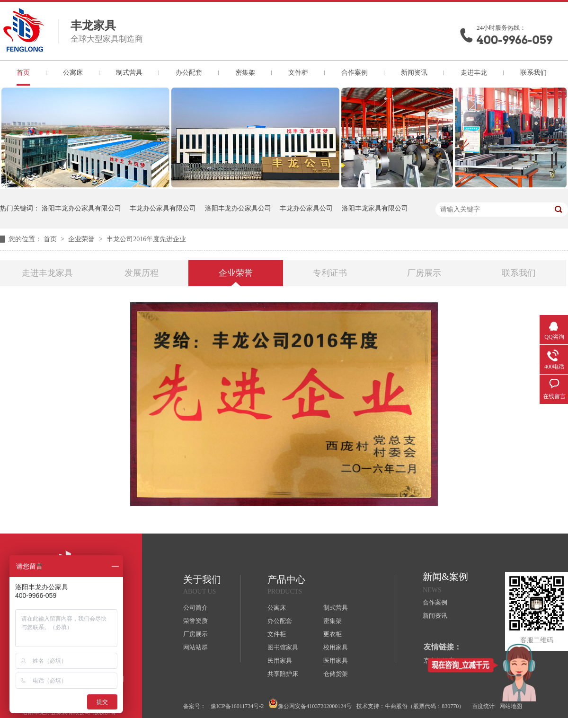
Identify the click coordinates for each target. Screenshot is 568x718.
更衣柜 (332, 634)
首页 (23, 72)
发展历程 (141, 273)
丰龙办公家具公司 (306, 208)
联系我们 (533, 72)
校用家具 (335, 647)
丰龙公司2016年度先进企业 (146, 239)
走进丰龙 (474, 72)
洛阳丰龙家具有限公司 (375, 208)
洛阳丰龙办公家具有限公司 (81, 208)
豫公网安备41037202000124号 (310, 704)
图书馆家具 (282, 647)
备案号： (194, 706)
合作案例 (354, 72)
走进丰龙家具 (47, 273)
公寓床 (73, 72)
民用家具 (279, 660)
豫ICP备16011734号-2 (237, 706)
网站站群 (195, 647)
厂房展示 (424, 273)
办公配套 (189, 72)
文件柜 (298, 72)
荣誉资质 (195, 620)
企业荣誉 (82, 239)
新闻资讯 (414, 72)
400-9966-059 (514, 40)
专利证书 (330, 273)
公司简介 (195, 607)
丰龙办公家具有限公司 (163, 208)
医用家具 (335, 660)
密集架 (245, 72)
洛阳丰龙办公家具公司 (238, 208)
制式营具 (129, 72)
